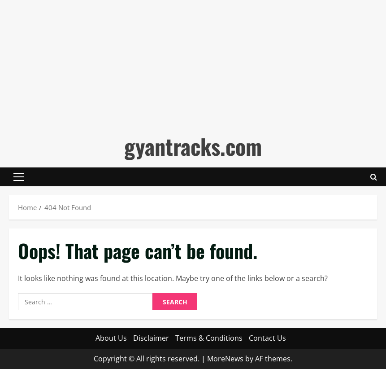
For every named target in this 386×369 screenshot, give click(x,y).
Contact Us (267, 338)
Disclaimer (151, 338)
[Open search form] (373, 176)
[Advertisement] (193, 63)
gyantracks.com (193, 146)
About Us (111, 338)
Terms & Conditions (209, 338)
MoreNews (225, 359)
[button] (18, 176)
